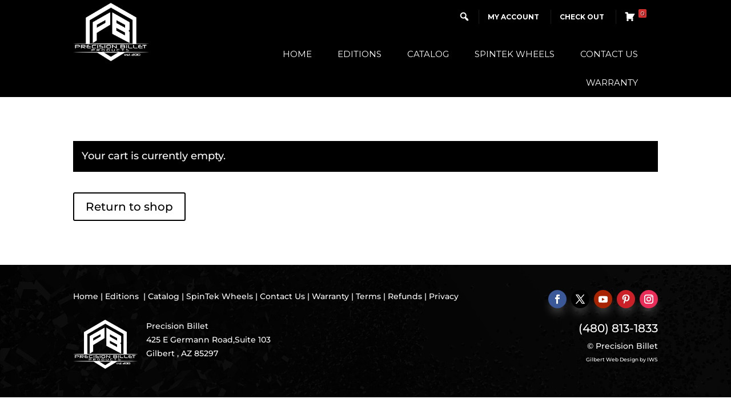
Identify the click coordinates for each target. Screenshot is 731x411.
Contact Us (609, 54)
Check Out (582, 17)
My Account (513, 17)
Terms (368, 296)
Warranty (612, 82)
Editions (359, 54)
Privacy (444, 296)
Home (297, 54)
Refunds (405, 296)
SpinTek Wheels (515, 54)
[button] (464, 16)
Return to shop (129, 206)
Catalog (428, 54)
